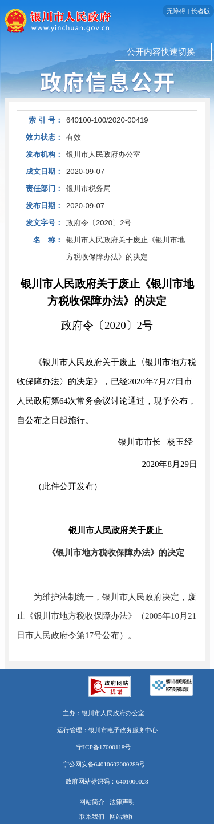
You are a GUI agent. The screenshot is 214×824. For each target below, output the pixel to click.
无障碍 (176, 10)
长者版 (200, 10)
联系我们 (91, 816)
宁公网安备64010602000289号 (104, 764)
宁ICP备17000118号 (103, 747)
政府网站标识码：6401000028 (107, 781)
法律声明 (122, 801)
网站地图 (122, 816)
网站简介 (91, 801)
